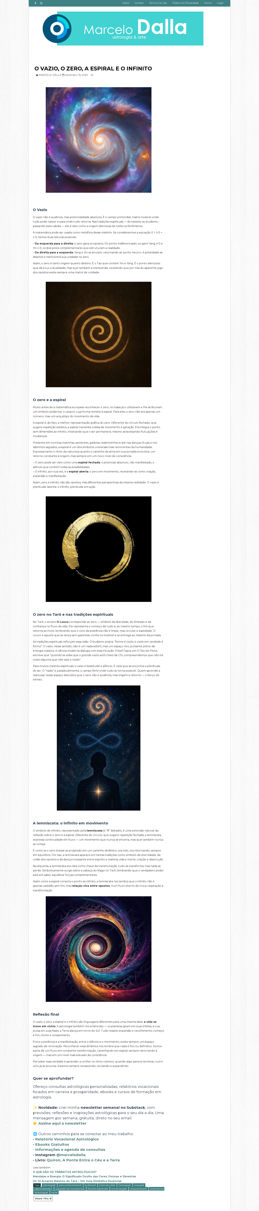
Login (220, 2)
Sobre (125, 2)
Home (208, 2)
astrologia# (49, 1185)
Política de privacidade (185, 2)
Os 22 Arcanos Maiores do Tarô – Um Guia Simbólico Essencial (77, 1181)
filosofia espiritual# (98, 1188)
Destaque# (124, 1185)
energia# (139, 1185)
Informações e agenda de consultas (70, 1149)
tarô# (54, 1192)
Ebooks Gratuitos (52, 1144)
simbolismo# (157, 1188)
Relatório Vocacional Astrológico (67, 1139)
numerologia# (119, 1188)
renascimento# (138, 1188)
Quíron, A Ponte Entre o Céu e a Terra (83, 1160)
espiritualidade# (44, 1188)
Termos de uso (158, 2)
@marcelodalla (71, 1155)
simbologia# (41, 1192)
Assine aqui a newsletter (62, 1123)
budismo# (90, 1185)
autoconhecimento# (70, 1185)
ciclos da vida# (107, 1185)
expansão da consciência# (70, 1188)
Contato (139, 2)
